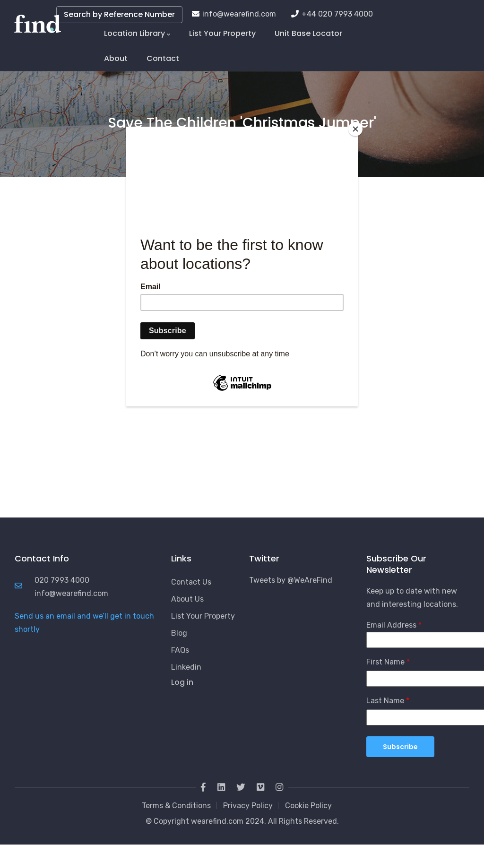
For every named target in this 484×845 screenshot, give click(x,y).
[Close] (355, 129)
